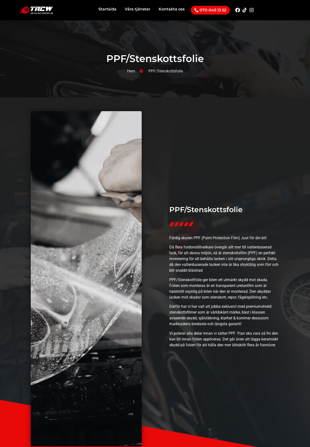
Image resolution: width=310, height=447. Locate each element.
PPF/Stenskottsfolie (155, 58)
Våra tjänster (137, 9)
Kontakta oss (172, 9)
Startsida (107, 9)
